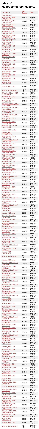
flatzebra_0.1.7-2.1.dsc (9, 130)
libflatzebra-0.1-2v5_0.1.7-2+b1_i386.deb (10, 140)
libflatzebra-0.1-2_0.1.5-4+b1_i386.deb (9, 397)
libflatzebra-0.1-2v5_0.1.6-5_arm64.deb (10, 296)
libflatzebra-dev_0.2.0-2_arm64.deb (9, 72)
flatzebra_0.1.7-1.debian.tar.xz (6, 252)
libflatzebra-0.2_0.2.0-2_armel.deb (8, 64)
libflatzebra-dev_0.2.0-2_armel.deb (9, 61)
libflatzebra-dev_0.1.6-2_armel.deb (9, 350)
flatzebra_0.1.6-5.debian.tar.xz (6, 299)
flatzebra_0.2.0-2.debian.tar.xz (6, 82)
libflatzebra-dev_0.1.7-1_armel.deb (9, 227)
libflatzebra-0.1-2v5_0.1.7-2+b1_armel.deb (10, 148)
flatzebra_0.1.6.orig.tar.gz (10, 386)
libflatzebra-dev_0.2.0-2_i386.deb (9, 54)
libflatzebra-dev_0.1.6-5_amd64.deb (9, 274)
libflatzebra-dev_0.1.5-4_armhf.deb (9, 393)
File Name (5, 12)
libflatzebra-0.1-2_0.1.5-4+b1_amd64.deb (9, 411)
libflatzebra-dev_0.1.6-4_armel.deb (9, 307)
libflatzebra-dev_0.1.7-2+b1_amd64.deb (9, 151)
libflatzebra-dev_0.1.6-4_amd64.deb (9, 328)
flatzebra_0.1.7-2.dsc (8, 213)
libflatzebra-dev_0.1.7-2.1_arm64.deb (9, 122)
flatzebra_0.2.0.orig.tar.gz (10, 90)
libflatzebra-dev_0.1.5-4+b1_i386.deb (9, 401)
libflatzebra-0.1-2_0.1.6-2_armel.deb (9, 353)
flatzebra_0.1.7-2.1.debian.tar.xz (7, 133)
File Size (23, 12)
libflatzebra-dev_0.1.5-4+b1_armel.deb (9, 404)
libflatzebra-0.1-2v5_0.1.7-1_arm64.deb (10, 238)
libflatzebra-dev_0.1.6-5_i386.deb (9, 267)
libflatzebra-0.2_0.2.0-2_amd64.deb (8, 75)
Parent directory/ (7, 15)
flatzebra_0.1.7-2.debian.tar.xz (6, 209)
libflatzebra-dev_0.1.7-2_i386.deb (9, 202)
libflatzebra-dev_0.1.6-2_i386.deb (9, 357)
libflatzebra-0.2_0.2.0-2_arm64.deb (8, 68)
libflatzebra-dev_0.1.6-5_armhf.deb (9, 288)
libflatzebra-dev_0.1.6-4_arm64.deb (9, 325)
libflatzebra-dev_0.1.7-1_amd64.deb (9, 234)
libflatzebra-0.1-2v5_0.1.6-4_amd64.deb (10, 332)
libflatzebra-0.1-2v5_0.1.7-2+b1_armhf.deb (10, 162)
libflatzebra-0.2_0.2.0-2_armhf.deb (8, 46)
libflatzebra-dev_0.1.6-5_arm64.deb (9, 292)
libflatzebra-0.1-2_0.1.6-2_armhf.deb (9, 368)
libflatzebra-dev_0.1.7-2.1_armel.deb (9, 97)
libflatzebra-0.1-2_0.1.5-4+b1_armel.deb (9, 408)
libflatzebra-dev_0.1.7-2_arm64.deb (9, 173)
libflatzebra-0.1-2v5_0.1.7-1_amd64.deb (10, 231)
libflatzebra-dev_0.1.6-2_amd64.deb (9, 372)
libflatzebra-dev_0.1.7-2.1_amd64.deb (9, 111)
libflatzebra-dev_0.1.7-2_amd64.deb (9, 195)
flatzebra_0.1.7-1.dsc (8, 260)
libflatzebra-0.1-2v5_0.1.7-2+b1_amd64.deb (10, 155)
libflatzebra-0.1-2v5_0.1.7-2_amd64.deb (10, 198)
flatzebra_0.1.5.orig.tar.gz (10, 426)
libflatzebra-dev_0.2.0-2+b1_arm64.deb (9, 39)
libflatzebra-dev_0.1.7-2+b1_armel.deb (9, 144)
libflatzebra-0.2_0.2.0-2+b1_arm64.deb (8, 43)
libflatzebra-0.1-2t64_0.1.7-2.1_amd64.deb (10, 108)
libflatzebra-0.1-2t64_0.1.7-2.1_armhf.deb (10, 104)
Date (31, 12)
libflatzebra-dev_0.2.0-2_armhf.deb (9, 50)
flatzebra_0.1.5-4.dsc (8, 422)
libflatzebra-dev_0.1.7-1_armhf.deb (9, 216)
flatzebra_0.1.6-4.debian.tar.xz (6, 343)
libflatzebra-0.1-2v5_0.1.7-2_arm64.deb (10, 176)
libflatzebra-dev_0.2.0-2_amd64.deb (9, 79)
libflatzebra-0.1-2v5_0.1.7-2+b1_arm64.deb (10, 166)
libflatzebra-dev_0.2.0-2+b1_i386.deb (9, 17)
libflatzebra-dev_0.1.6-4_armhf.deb (9, 339)
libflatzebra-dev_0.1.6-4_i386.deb (9, 314)
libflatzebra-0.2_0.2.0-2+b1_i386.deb (8, 21)
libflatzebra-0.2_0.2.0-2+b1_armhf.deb (8, 32)
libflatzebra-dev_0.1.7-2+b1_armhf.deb (9, 158)
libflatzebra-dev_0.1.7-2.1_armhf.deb (9, 101)
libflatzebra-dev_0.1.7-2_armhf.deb (9, 180)
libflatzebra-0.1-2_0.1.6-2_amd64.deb (9, 382)
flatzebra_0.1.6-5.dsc (8, 303)
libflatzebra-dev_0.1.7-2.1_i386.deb (9, 119)
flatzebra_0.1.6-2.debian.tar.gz (6, 379)
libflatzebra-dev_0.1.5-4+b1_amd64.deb (9, 415)
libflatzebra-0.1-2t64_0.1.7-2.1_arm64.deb (10, 126)
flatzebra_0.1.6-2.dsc (8, 375)
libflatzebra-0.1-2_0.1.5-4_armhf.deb (9, 390)
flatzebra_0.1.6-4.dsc (8, 346)
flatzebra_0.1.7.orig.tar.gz (10, 256)
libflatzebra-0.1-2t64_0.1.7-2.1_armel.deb (10, 93)
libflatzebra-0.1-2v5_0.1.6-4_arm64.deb (10, 321)
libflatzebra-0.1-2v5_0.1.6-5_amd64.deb (10, 270)
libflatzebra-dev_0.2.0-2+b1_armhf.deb (9, 36)
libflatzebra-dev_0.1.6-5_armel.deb (9, 278)
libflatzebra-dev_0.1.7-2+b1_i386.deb (9, 137)
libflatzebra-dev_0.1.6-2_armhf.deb (9, 364)
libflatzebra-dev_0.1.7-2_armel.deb (9, 187)
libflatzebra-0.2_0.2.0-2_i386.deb (8, 57)
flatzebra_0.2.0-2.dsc (8, 86)
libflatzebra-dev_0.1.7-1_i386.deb (9, 249)
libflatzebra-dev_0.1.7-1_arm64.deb (9, 241)
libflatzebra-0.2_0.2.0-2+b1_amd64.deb (8, 25)
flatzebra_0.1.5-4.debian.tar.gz (6, 419)
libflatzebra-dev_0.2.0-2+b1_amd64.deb (9, 28)
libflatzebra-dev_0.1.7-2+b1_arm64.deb (9, 169)
